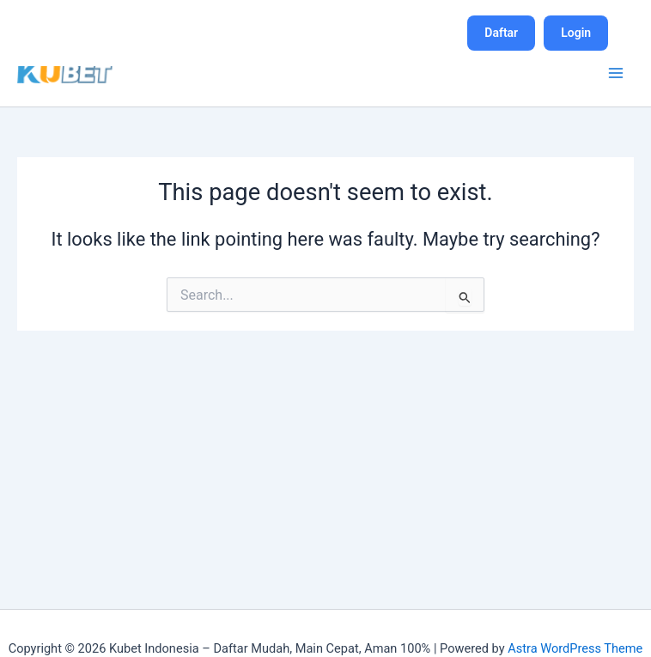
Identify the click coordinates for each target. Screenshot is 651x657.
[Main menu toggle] (616, 73)
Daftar (501, 33)
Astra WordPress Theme (575, 648)
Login (576, 33)
